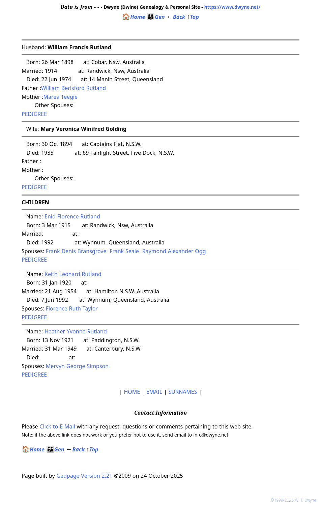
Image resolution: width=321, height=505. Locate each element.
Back (176, 17)
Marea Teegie (60, 96)
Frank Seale (124, 251)
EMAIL (154, 391)
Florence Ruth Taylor (72, 308)
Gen (156, 17)
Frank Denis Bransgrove (76, 251)
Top (193, 17)
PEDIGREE (34, 114)
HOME (132, 391)
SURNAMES (183, 391)
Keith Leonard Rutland (73, 274)
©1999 (294, 500)
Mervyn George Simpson (77, 366)
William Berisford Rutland (73, 88)
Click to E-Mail (57, 426)
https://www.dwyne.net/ (232, 7)
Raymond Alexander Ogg (174, 251)
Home (133, 17)
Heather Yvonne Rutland (76, 331)
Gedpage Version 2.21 (84, 475)
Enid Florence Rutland (72, 216)
